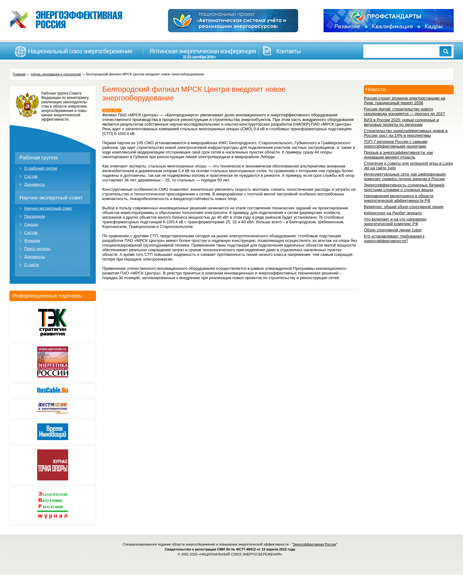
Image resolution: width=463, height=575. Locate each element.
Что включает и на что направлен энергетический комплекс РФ (395, 221)
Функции (32, 240)
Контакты (288, 51)
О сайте (31, 264)
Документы (34, 184)
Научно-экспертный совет (51, 198)
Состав (30, 176)
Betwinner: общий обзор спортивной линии (403, 206)
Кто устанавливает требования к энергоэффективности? (394, 238)
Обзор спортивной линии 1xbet (392, 230)
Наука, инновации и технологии (56, 74)
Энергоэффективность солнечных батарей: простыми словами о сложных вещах (404, 187)
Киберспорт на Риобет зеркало (393, 213)
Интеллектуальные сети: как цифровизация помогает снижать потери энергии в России (405, 176)
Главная (19, 74)
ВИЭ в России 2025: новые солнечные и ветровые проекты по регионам (401, 122)
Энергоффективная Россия (314, 544)
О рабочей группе (40, 168)
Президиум (34, 216)
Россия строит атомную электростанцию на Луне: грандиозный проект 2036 (404, 100)
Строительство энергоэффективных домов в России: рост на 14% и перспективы (406, 133)
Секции (31, 224)
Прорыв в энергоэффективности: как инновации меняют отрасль (398, 154)
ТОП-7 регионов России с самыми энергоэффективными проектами (395, 144)
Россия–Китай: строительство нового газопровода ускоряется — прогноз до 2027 (404, 111)
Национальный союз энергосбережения (80, 51)
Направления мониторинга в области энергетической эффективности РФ (398, 198)
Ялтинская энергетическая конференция (199, 53)
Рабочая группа (39, 158)
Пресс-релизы (37, 248)
